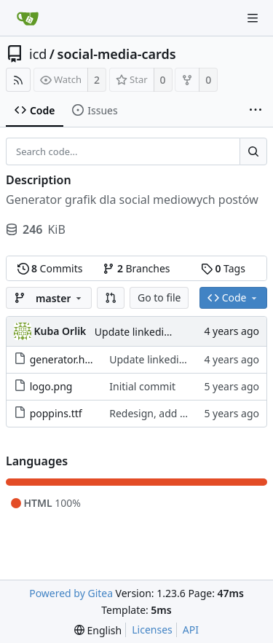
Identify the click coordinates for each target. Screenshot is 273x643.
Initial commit (142, 386)
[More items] (255, 111)
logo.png (51, 386)
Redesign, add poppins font (175, 413)
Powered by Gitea (71, 593)
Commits (50, 268)
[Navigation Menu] (253, 18)
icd (38, 54)
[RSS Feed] (18, 80)
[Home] (27, 18)
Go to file (159, 297)
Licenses (152, 629)
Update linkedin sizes (145, 332)
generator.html (65, 359)
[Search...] (253, 151)
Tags (223, 268)
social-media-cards (117, 54)
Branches (136, 268)
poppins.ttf (56, 413)
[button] (110, 298)
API (191, 629)
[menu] (98, 630)
